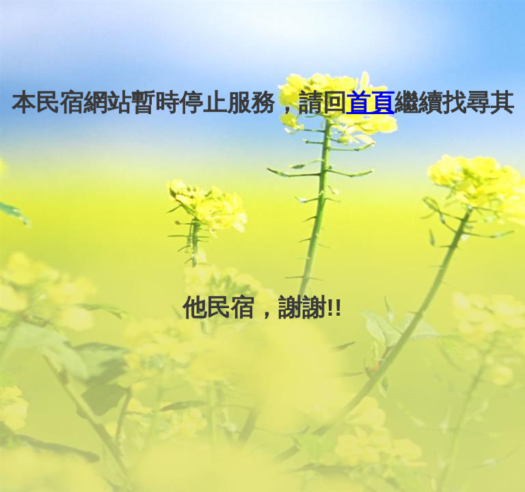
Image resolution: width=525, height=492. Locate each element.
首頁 (370, 102)
